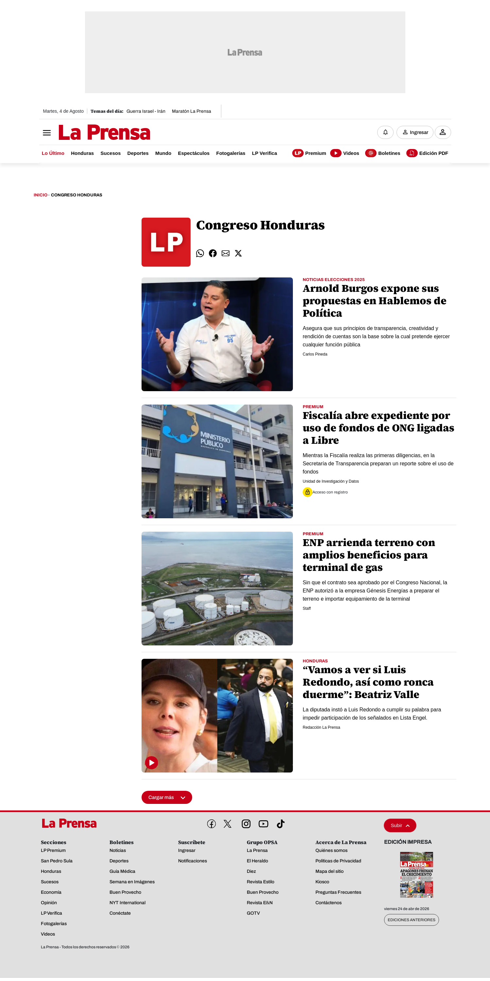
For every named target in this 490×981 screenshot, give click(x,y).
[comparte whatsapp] (200, 254)
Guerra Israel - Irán (146, 111)
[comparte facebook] (213, 254)
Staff (307, 609)
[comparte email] (225, 254)
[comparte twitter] (238, 254)
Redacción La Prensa (321, 727)
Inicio (40, 195)
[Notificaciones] (385, 132)
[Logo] (88, 133)
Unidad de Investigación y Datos (331, 481)
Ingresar (419, 132)
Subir (400, 825)
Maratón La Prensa (191, 111)
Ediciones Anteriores (411, 920)
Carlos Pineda (315, 354)
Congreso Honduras (76, 195)
